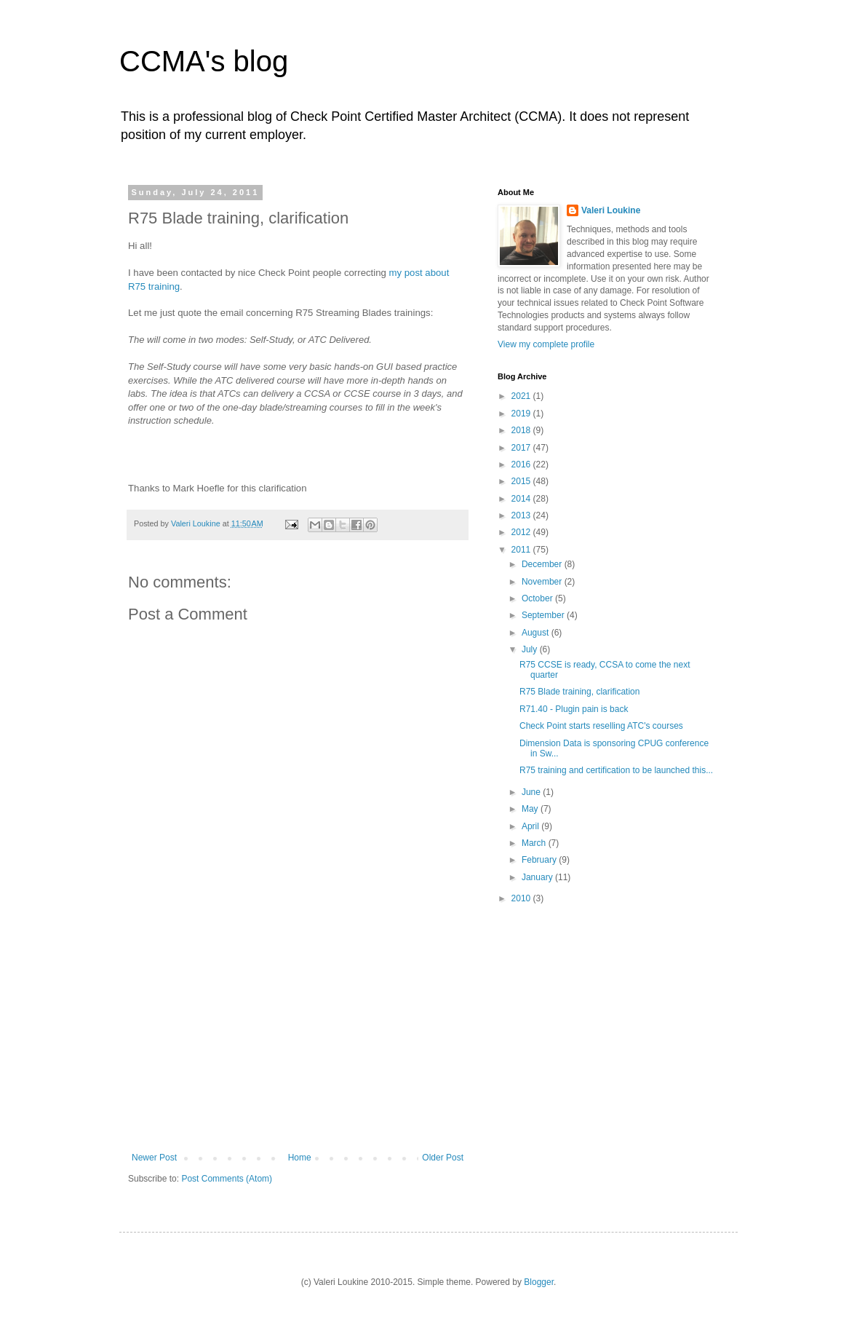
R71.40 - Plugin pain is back (573, 709)
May (531, 809)
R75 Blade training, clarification (579, 692)
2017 (522, 448)
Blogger (539, 1282)
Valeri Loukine (610, 210)
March (535, 843)
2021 (522, 396)
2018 (522, 430)
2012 (522, 532)
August (536, 633)
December (543, 564)
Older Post (442, 1157)
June (532, 792)
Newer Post (154, 1157)
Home (299, 1157)
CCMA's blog (203, 61)
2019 (522, 413)
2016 (522, 464)
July (531, 649)
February (540, 860)
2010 (522, 898)
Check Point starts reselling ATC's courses (601, 726)
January (538, 877)
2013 (522, 515)
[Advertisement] (297, 1043)
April (531, 826)
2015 (522, 481)
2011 (522, 550)
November (543, 582)
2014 (522, 499)
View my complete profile (546, 344)
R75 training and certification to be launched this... (616, 770)
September (544, 615)
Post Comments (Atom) (226, 1179)
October (538, 598)
